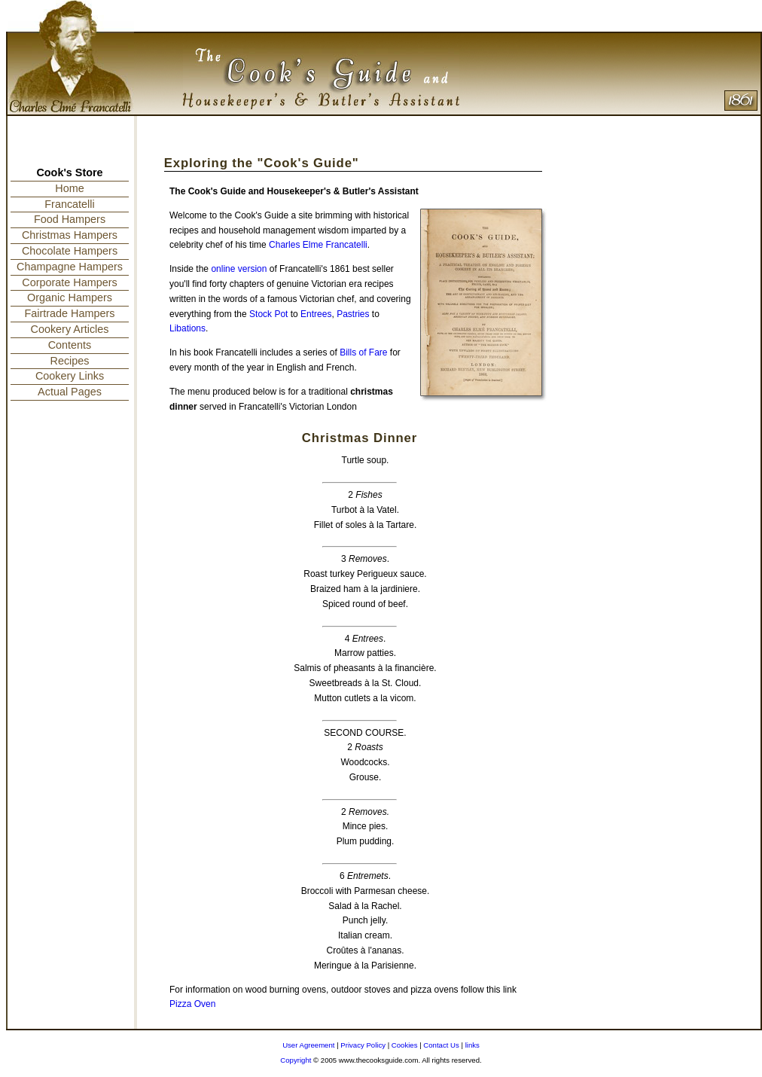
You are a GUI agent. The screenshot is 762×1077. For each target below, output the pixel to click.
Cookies (405, 1045)
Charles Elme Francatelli (318, 245)
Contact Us (441, 1045)
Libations (187, 328)
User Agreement (308, 1045)
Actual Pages (70, 392)
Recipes (70, 361)
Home (69, 188)
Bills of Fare (363, 352)
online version (239, 269)
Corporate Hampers (69, 282)
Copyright (295, 1060)
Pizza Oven (192, 1004)
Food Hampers (69, 219)
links (472, 1045)
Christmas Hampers (69, 235)
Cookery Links (69, 376)
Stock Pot (268, 314)
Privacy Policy (363, 1045)
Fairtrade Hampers (70, 313)
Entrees (315, 314)
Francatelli (69, 204)
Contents (70, 345)
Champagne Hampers (70, 267)
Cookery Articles (70, 329)
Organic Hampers (69, 297)
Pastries (353, 314)
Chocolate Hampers (69, 251)
